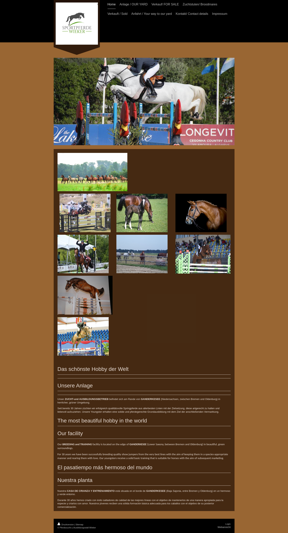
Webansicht (224, 527)
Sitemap (79, 524)
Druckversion (66, 524)
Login (228, 524)
